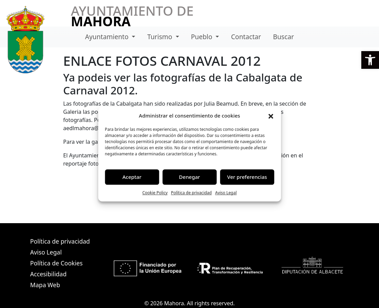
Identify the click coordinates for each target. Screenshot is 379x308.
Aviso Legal (226, 193)
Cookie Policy (155, 193)
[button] (370, 60)
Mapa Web (45, 285)
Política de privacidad (191, 193)
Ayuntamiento (107, 36)
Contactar (246, 36)
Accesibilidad (48, 274)
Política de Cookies (56, 263)
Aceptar (132, 176)
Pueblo (202, 36)
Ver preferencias (247, 176)
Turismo (160, 36)
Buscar (283, 36)
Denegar (189, 176)
